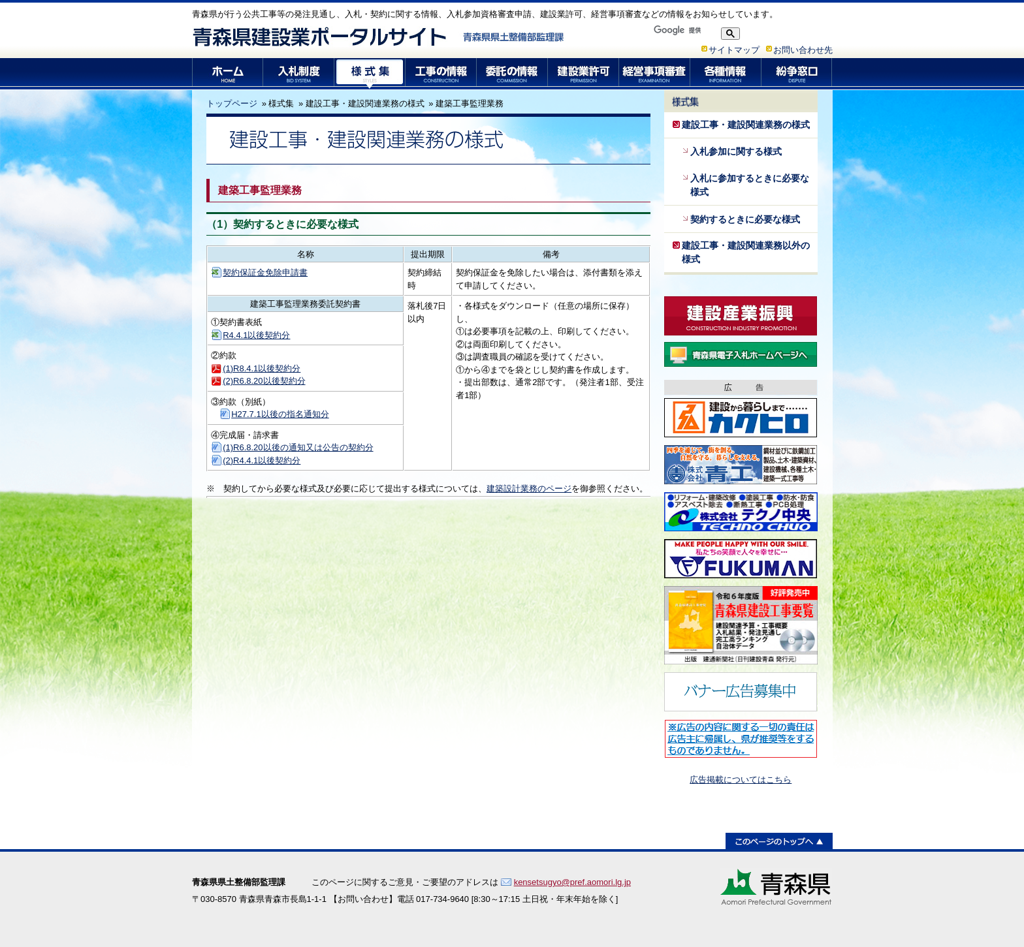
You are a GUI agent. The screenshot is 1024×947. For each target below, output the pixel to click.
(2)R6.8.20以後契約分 (264, 381)
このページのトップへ (779, 841)
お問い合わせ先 (803, 50)
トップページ (231, 103)
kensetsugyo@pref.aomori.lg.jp (572, 882)
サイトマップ (734, 50)
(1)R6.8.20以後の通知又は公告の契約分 (298, 447)
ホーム (227, 73)
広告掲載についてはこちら (741, 779)
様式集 (370, 73)
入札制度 (298, 73)
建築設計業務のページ (529, 488)
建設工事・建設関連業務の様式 (746, 124)
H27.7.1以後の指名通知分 (280, 414)
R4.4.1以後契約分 (256, 335)
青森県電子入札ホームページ (741, 354)
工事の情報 (441, 73)
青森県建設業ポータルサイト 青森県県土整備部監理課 (379, 36)
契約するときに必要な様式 (745, 219)
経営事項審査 (654, 73)
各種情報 (725, 73)
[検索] (683, 30)
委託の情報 (512, 73)
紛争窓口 (797, 73)
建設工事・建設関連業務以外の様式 (746, 252)
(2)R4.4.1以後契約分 (261, 460)
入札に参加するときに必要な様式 (749, 185)
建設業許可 (583, 73)
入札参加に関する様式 (736, 151)
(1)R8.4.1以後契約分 (261, 368)
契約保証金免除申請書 (265, 272)
